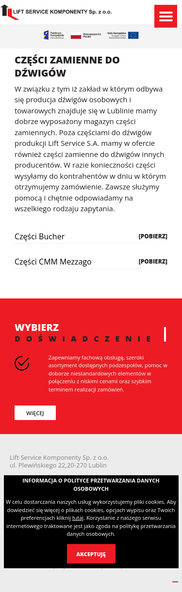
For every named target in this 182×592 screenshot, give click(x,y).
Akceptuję (90, 554)
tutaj (77, 517)
